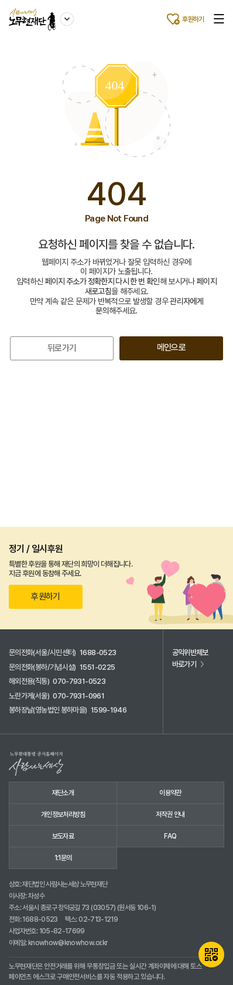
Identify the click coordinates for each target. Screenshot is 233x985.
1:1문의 (63, 858)
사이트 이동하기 (67, 17)
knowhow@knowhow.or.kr (68, 943)
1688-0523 (98, 652)
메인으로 (171, 347)
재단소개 (63, 793)
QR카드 (211, 954)
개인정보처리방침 (63, 814)
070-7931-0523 (79, 681)
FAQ (170, 836)
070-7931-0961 (78, 695)
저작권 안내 (170, 814)
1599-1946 (108, 709)
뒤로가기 (61, 348)
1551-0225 (97, 667)
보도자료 (63, 836)
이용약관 (170, 793)
